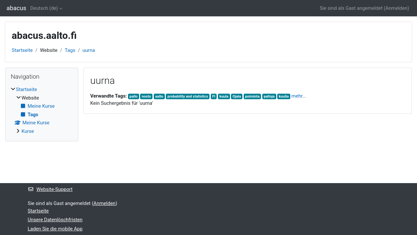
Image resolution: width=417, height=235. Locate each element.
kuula (223, 96)
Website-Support (50, 189)
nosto (146, 96)
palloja (269, 96)
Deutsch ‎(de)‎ (44, 8)
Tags (70, 50)
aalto (159, 96)
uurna (88, 50)
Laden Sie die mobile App (55, 229)
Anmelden (396, 8)
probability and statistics (187, 96)
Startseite (22, 50)
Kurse (28, 131)
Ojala (237, 96)
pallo (134, 96)
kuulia (284, 96)
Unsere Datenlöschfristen (55, 220)
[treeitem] (42, 110)
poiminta (252, 96)
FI (213, 96)
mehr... (299, 96)
